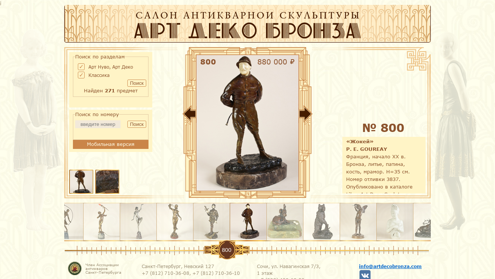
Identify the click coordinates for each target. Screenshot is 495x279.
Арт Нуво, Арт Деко (110, 66)
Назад (166, 115)
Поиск (137, 83)
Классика (99, 75)
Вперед (329, 115)
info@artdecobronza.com (390, 266)
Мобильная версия (111, 144)
